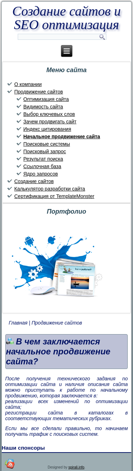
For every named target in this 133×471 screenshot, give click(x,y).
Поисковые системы (46, 144)
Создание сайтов (34, 181)
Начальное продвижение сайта (61, 136)
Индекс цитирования (47, 129)
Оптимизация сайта (46, 99)
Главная (18, 323)
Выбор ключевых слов (49, 114)
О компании (27, 84)
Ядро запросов (40, 174)
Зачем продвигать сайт (50, 121)
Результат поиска (43, 159)
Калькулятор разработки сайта (49, 189)
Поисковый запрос (44, 151)
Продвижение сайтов (38, 92)
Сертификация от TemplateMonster (54, 196)
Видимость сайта (43, 106)
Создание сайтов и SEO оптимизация (66, 18)
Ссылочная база (42, 166)
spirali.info (76, 467)
